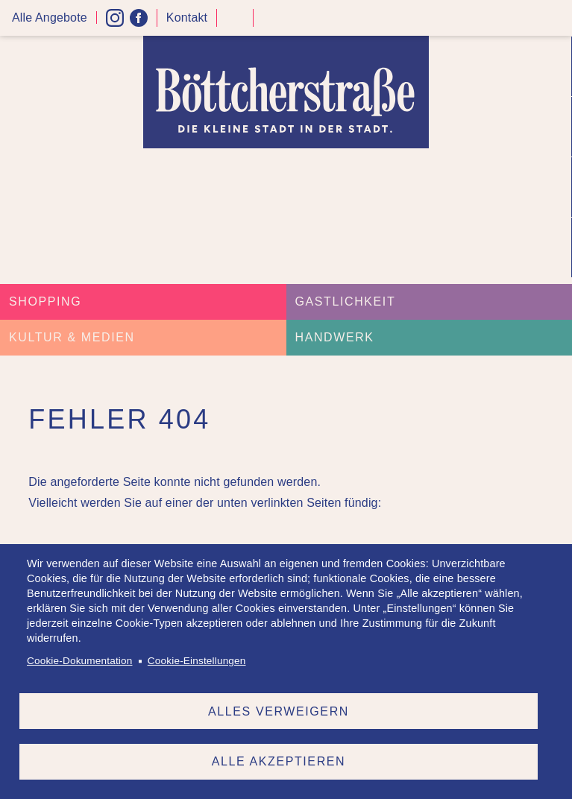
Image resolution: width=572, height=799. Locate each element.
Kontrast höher (235, 23)
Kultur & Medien (72, 337)
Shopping (45, 301)
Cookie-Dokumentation (79, 660)
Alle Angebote (49, 17)
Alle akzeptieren (278, 761)
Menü (556, 18)
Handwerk (334, 337)
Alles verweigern (278, 710)
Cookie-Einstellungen (197, 660)
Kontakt (186, 17)
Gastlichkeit (345, 301)
